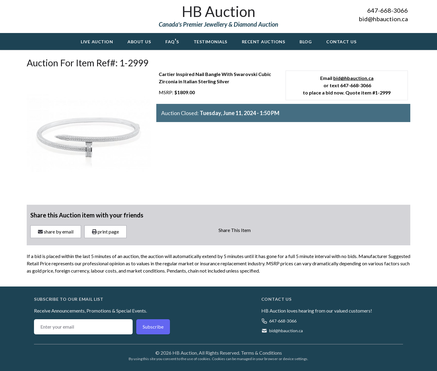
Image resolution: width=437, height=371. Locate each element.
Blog (306, 41)
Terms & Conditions (261, 353)
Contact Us (341, 41)
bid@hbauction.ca (383, 18)
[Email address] (83, 326)
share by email (55, 231)
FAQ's (172, 41)
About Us (139, 41)
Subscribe (153, 327)
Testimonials (210, 41)
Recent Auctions (263, 41)
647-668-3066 (387, 10)
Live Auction (97, 41)
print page (105, 231)
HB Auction (218, 11)
